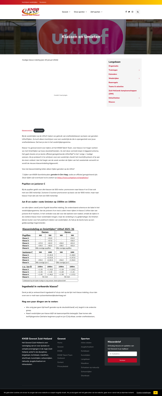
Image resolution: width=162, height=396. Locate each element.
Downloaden (39, 130)
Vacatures (42, 2)
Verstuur (122, 360)
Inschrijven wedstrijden (29, 2)
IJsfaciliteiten (114, 98)
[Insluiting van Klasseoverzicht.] (61, 95)
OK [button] (155, 392)
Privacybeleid (62, 366)
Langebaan (85, 359)
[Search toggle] (137, 12)
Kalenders (113, 74)
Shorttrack (85, 375)
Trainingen (113, 70)
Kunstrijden (85, 355)
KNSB (59, 351)
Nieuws (112, 102)
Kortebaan (85, 351)
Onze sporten (79, 12)
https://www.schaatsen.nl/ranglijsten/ (72, 178)
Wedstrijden (114, 78)
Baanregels (113, 82)
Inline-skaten (86, 342)
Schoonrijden (86, 371)
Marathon (85, 363)
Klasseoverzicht (27, 130)
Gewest (65, 12)
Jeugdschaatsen (87, 347)
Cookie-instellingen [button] (144, 393)
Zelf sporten (95, 12)
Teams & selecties (116, 86)
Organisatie (113, 66)
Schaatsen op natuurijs (90, 367)
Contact (60, 362)
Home (59, 342)
